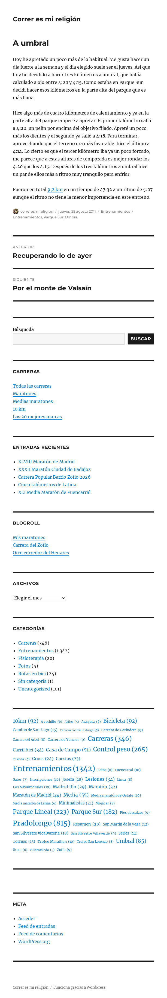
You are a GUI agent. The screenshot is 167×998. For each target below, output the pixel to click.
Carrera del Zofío (30, 545)
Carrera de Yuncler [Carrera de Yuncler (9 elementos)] (66, 739)
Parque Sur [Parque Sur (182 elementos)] (94, 812)
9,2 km (55, 189)
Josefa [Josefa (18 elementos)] (72, 779)
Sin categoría (32, 681)
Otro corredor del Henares (41, 552)
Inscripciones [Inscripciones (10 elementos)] (45, 780)
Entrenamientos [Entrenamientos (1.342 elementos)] (54, 768)
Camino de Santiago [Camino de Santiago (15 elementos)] (35, 730)
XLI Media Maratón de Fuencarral (54, 492)
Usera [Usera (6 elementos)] (20, 850)
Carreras (27, 643)
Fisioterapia (31, 658)
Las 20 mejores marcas (37, 416)
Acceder (26, 918)
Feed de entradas (36, 926)
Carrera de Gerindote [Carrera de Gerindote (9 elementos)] (122, 730)
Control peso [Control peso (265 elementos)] (120, 749)
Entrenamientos (115, 211)
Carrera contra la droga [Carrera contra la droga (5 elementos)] (79, 730)
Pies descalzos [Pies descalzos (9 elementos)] (135, 812)
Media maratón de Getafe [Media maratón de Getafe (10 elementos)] (116, 795)
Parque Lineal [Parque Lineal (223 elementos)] (41, 812)
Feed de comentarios (40, 933)
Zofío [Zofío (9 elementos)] (64, 850)
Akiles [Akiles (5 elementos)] (72, 722)
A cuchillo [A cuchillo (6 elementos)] (51, 721)
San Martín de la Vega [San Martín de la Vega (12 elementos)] (126, 824)
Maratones (24, 393)
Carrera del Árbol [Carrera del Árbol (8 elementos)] (29, 740)
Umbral (71, 217)
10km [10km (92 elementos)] (25, 721)
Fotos (24, 666)
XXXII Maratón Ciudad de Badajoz (54, 469)
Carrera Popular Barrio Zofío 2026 (54, 477)
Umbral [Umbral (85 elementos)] (131, 841)
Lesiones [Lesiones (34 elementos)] (100, 779)
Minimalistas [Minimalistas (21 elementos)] (76, 803)
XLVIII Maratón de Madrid (46, 461)
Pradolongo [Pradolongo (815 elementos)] (42, 823)
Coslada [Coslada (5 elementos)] (21, 759)
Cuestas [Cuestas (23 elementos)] (68, 758)
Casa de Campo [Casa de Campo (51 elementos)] (68, 750)
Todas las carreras (32, 386)
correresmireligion (36, 211)
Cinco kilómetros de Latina (47, 484)
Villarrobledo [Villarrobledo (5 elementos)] (42, 850)
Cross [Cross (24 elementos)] (42, 758)
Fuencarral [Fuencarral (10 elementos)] (128, 770)
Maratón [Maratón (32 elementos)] (103, 787)
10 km (19, 409)
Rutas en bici (32, 673)
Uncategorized (34, 689)
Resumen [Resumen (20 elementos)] (87, 824)
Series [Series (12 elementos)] (128, 833)
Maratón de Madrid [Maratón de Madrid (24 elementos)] (37, 795)
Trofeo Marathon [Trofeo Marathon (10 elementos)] (56, 842)
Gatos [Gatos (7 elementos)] (20, 779)
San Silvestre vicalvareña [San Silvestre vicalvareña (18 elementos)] (40, 833)
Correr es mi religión (47, 19)
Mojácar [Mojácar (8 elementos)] (105, 803)
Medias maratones (33, 401)
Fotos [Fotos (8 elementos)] (105, 770)
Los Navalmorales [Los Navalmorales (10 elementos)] (31, 787)
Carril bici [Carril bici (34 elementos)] (28, 750)
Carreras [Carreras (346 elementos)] (110, 738)
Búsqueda (23, 329)
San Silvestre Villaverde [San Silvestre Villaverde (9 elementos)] (93, 833)
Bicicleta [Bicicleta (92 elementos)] (120, 721)
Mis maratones (29, 537)
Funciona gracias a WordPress (79, 987)
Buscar (140, 338)
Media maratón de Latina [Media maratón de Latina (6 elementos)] (34, 803)
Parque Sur (53, 217)
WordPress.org (34, 941)
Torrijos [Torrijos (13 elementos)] (24, 841)
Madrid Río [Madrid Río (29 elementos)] (69, 787)
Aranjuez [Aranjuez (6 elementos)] (91, 721)
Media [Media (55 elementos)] (76, 795)
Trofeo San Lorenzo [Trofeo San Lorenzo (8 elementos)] (95, 842)
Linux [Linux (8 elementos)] (124, 780)
